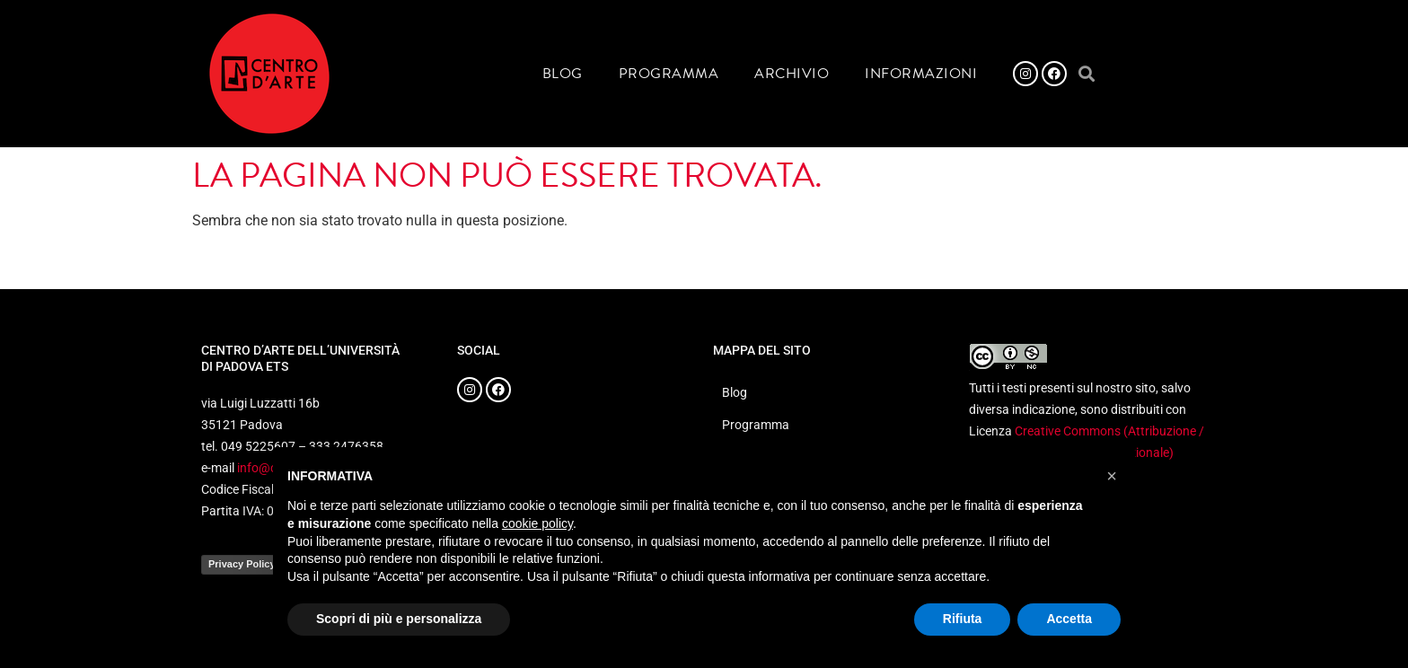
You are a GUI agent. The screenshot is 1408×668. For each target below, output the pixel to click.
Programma (669, 73)
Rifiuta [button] (962, 618)
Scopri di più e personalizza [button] (398, 618)
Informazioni (921, 73)
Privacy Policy (242, 563)
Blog (562, 73)
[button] (1086, 74)
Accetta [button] (1069, 618)
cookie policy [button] (537, 523)
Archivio (791, 73)
